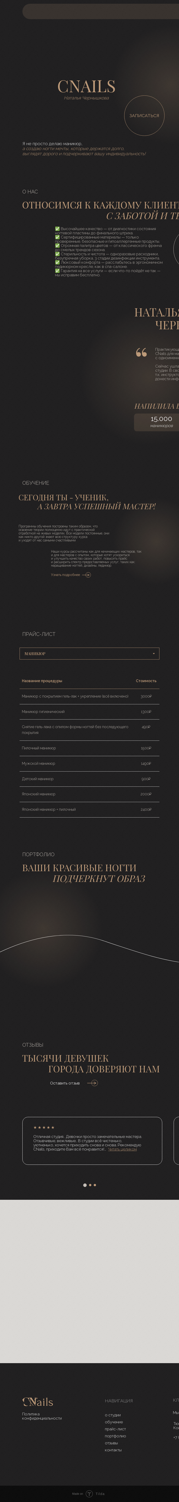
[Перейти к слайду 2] (90, 1185)
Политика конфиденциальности (42, 1416)
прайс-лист (115, 1429)
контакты (113, 1450)
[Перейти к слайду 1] (85, 1185)
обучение (114, 1422)
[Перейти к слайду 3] (95, 1185)
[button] (122, 1149)
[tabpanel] (89, 745)
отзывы (111, 1443)
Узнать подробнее (65, 575)
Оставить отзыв (65, 1083)
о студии (113, 1415)
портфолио (115, 1436)
